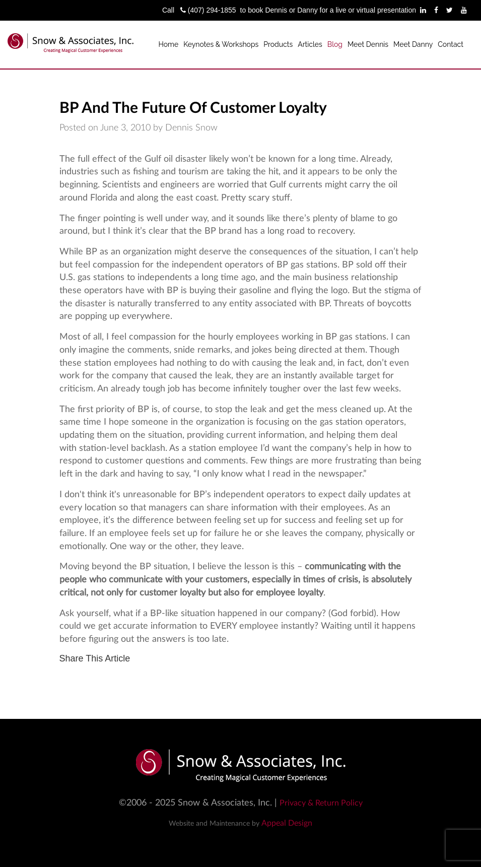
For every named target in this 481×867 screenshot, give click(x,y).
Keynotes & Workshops (220, 44)
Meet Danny (413, 44)
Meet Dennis (368, 44)
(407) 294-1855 (208, 10)
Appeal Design (286, 823)
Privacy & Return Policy (321, 803)
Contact (450, 44)
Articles (310, 44)
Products (278, 44)
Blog (334, 44)
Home (169, 44)
